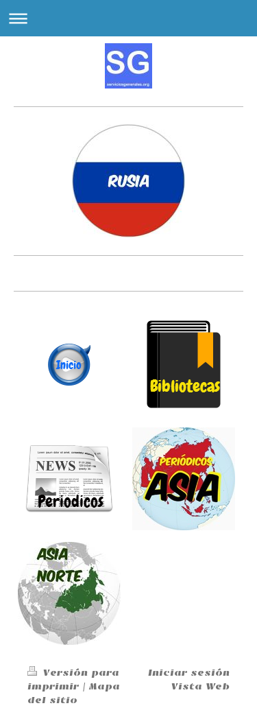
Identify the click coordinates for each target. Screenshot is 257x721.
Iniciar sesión (189, 672)
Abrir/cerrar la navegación (128, 18)
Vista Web (200, 686)
